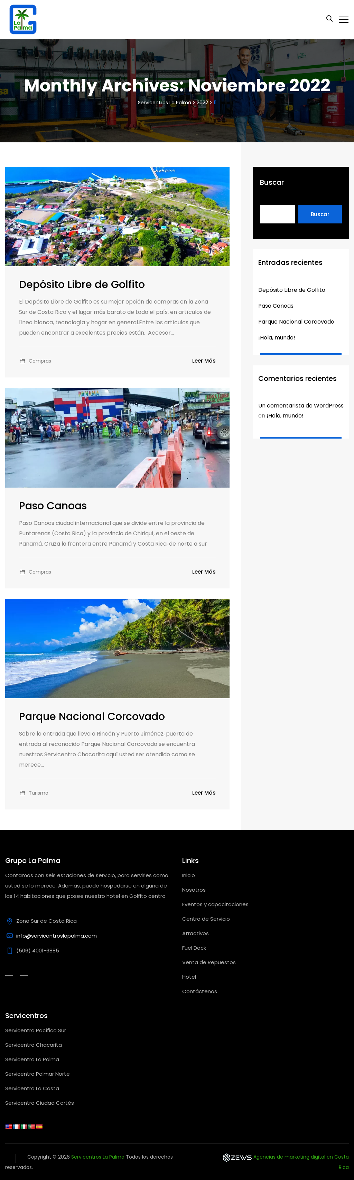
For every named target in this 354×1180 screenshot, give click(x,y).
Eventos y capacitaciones (215, 904)
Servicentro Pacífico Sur (35, 1030)
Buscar (272, 182)
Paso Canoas (53, 506)
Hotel (189, 976)
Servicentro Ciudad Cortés (39, 1102)
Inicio (188, 875)
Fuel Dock (194, 947)
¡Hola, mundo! (276, 338)
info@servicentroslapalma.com (56, 935)
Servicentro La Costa (32, 1088)
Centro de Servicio (206, 918)
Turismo (38, 792)
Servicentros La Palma (97, 1156)
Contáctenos (199, 991)
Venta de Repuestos (209, 962)
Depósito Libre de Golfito (82, 284)
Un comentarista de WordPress (301, 406)
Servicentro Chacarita (33, 1044)
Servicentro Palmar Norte (37, 1073)
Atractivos (195, 933)
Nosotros (194, 889)
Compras (40, 360)
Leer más (204, 360)
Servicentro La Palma (32, 1059)
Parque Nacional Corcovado (92, 716)
